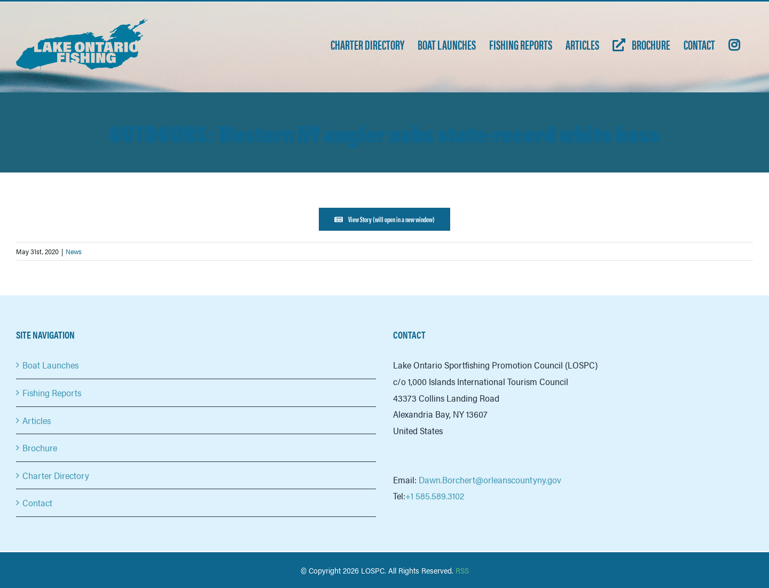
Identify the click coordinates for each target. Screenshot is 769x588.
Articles (36, 420)
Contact (37, 502)
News (74, 251)
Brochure (39, 447)
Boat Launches (50, 364)
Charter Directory (55, 475)
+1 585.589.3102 (434, 495)
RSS (462, 570)
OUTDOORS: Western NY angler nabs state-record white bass (384, 133)
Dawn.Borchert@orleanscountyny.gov (490, 479)
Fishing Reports (51, 392)
